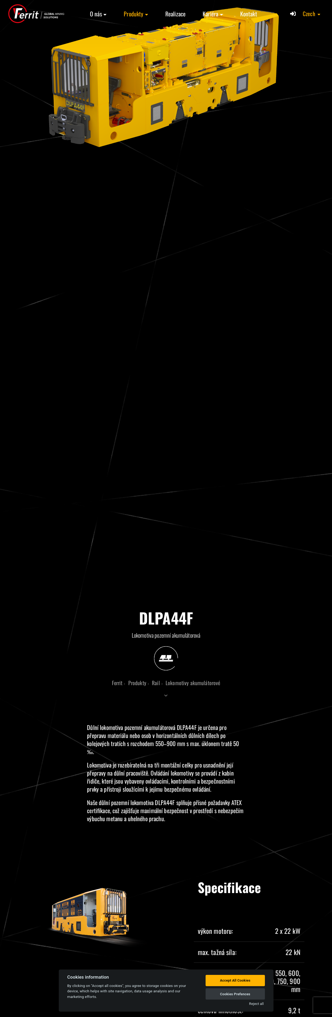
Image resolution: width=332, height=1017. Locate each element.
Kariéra (210, 13)
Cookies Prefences (235, 994)
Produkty (133, 13)
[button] (312, 14)
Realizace (175, 13)
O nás (96, 13)
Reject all (256, 1004)
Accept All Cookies (235, 980)
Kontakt (248, 13)
